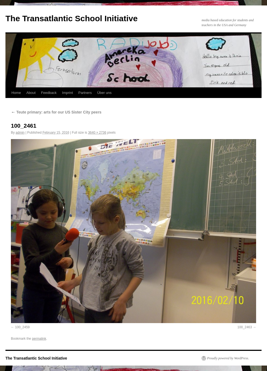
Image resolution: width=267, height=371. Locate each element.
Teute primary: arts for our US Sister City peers (56, 112)
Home (16, 93)
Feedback (49, 93)
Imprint (67, 93)
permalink (39, 339)
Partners (85, 93)
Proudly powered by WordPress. (228, 358)
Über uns (104, 93)
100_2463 (244, 327)
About (31, 93)
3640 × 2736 (97, 132)
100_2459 (22, 327)
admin (20, 132)
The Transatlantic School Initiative (71, 18)
